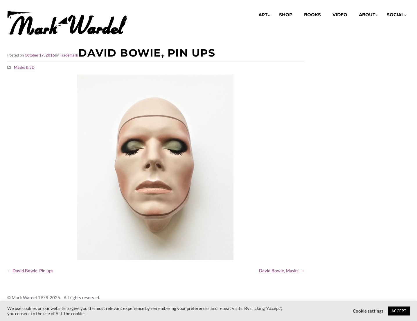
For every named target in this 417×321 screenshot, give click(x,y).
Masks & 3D (24, 67)
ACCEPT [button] (398, 311)
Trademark (69, 55)
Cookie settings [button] (368, 311)
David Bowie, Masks (282, 270)
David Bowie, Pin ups (30, 270)
